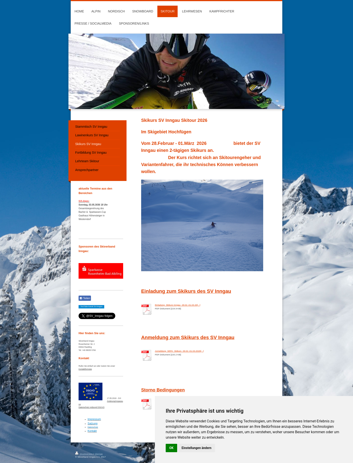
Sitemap (99, 454)
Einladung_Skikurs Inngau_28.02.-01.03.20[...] (177, 305)
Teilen (84, 298)
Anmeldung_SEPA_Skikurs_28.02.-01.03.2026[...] (179, 351)
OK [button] (171, 448)
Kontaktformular (85, 369)
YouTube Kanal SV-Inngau (91, 306)
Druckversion (84, 454)
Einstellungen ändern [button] (197, 448)
